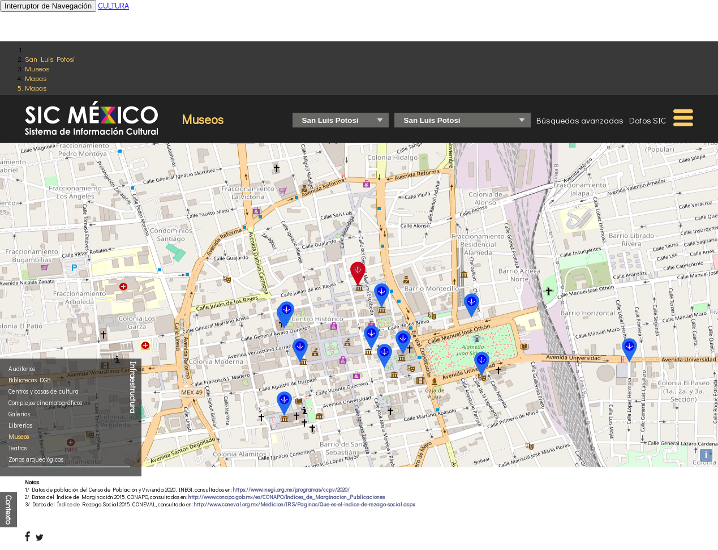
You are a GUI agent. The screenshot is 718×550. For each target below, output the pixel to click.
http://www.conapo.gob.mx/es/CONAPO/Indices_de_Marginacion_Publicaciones (286, 497)
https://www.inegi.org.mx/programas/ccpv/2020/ (291, 489)
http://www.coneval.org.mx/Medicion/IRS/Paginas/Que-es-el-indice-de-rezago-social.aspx (304, 504)
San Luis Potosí (50, 58)
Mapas (35, 78)
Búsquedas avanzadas (580, 120)
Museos (37, 68)
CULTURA (113, 5)
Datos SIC (647, 120)
